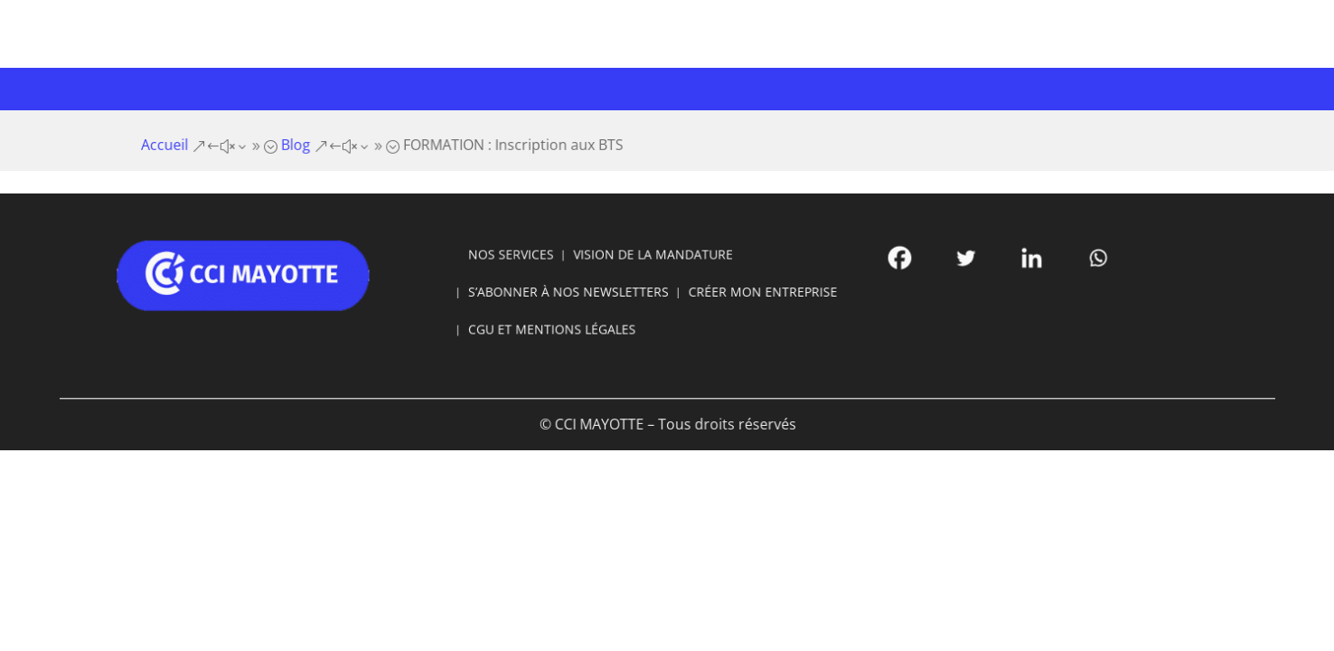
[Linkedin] (975, 263)
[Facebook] (863, 263)
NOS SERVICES (534, 261)
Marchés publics (889, 86)
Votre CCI (244, 86)
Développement (746, 86)
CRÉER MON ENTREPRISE (747, 293)
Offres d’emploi (1018, 86)
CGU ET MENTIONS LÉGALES (569, 325)
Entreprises (352, 86)
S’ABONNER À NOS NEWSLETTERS (583, 293)
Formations (470, 86)
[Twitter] (919, 263)
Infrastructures (603, 86)
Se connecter (1134, 23)
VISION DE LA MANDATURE (654, 261)
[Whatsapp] (1031, 263)
